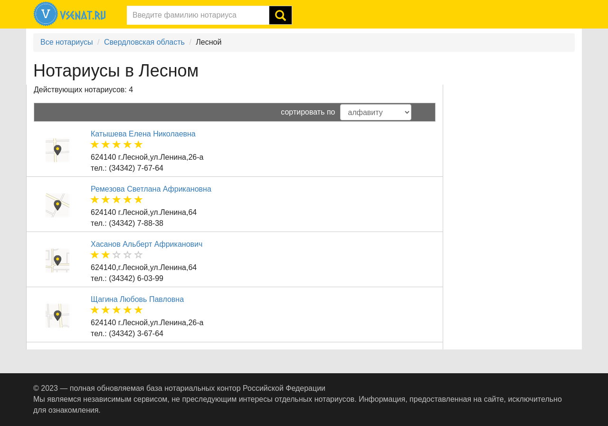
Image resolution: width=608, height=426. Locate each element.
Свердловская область (144, 42)
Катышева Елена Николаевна (143, 134)
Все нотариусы (66, 42)
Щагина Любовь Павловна (137, 299)
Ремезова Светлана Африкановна (151, 189)
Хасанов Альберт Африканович (146, 244)
